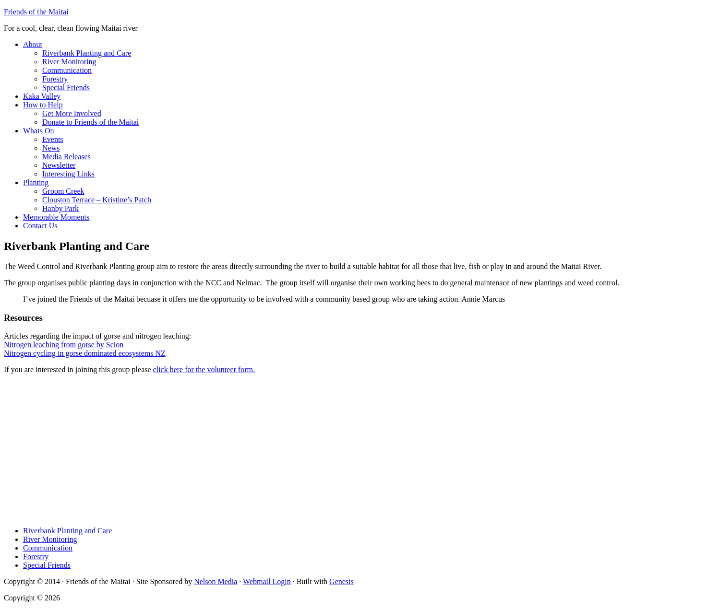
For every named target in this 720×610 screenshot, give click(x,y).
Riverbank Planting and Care (67, 531)
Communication (47, 548)
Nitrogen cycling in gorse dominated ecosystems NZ (85, 353)
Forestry (35, 556)
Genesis (341, 581)
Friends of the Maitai (36, 12)
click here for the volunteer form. (204, 369)
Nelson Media (215, 581)
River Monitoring (50, 539)
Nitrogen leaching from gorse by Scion (63, 344)
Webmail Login (267, 581)
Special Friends (47, 565)
